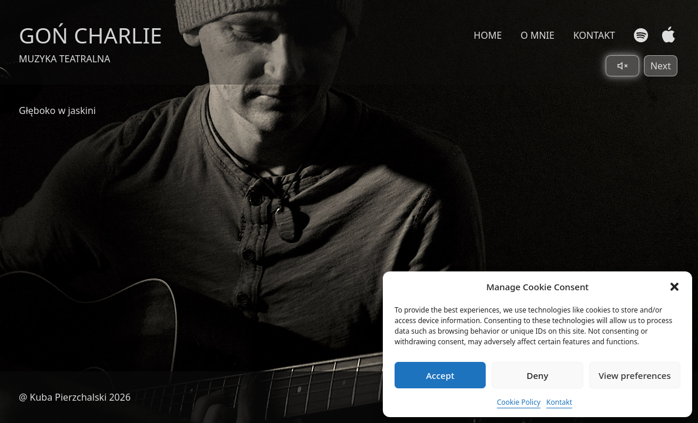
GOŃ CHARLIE (90, 35)
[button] (674, 287)
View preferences (635, 375)
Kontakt (559, 402)
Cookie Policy (518, 402)
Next (660, 65)
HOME (488, 35)
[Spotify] (641, 35)
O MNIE (537, 35)
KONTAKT (594, 35)
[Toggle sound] (622, 65)
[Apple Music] (666, 35)
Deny (538, 375)
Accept (440, 375)
